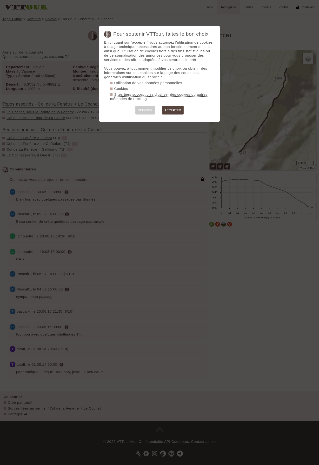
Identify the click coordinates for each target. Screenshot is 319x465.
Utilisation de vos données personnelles (148, 83)
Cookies (121, 89)
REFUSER (145, 110)
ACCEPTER (173, 110)
